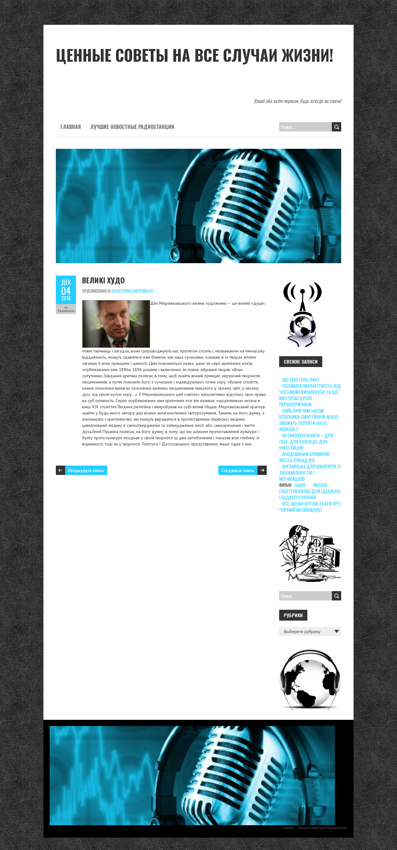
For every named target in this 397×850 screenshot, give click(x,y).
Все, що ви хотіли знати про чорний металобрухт (309, 506)
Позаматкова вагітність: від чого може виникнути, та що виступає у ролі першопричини (310, 395)
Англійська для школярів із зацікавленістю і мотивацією (310, 472)
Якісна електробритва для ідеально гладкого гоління (309, 491)
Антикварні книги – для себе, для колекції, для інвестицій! (306, 441)
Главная (70, 127)
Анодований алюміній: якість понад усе (304, 456)
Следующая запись (237, 470)
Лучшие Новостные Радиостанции (132, 127)
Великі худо (103, 280)
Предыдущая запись (86, 470)
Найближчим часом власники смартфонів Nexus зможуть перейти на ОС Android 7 (308, 419)
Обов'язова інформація (132, 291)
